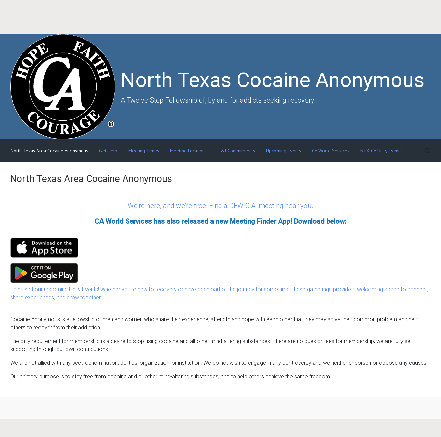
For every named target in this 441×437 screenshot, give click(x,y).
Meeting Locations (188, 150)
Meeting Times (143, 150)
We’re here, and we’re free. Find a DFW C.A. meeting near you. (220, 206)
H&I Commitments (236, 150)
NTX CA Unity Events (381, 150)
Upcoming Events (283, 150)
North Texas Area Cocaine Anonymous (49, 150)
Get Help (108, 150)
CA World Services (330, 150)
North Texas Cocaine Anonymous (272, 80)
